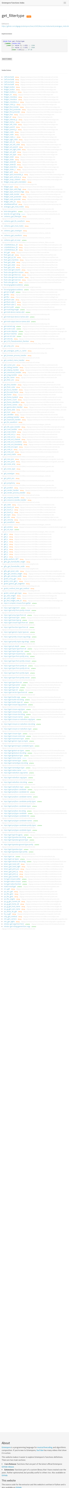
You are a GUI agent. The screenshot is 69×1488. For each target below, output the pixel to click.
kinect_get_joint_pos (11, 869)
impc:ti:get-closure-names (13, 717)
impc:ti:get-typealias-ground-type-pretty (18, 844)
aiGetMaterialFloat (10, 204)
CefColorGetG (9, 82)
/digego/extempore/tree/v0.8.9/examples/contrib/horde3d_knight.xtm (42, 527)
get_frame (8, 394)
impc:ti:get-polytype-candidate (15, 813)
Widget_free (8, 114)
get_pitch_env (9, 478)
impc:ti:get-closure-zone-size (14, 736)
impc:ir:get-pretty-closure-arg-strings (17, 637)
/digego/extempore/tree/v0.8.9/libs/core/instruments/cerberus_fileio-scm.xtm (28, 242)
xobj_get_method (10, 916)
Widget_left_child (10, 124)
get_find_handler (10, 384)
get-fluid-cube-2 (10, 304)
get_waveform (9, 522)
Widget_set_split (10, 152)
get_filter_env (9, 380)
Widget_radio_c (9, 137)
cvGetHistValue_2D (11, 247)
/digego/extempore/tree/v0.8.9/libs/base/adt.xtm (40, 211)
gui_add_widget (10, 595)
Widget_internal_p (10, 119)
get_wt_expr (8, 529)
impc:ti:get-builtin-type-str (13, 702)
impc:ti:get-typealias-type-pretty (15, 852)
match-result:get (10, 886)
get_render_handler (11, 490)
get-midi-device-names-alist (14, 312)
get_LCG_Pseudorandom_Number (16, 341)
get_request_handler (11, 497)
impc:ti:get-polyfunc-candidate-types (17, 806)
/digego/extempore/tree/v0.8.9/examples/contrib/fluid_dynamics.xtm (43, 300)
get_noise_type (9, 469)
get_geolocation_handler (13, 407)
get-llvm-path (9, 307)
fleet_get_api (9, 255)
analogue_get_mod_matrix (14, 207)
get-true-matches (10, 334)
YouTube (39, 1450)
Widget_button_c (10, 92)
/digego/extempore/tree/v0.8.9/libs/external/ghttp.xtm (43, 559)
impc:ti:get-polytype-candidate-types (17, 830)
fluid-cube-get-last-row (12, 280)
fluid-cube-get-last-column (13, 277)
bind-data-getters (10, 211)
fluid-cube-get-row (11, 282)
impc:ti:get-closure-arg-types (14, 709)
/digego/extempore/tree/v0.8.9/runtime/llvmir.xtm (18, 605)
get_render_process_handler (14, 493)
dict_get (7, 252)
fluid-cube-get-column (12, 270)
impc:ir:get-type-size (11, 687)
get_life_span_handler (12, 427)
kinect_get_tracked (11, 876)
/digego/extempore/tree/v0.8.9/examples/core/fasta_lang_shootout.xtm (26, 344)
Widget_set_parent (11, 147)
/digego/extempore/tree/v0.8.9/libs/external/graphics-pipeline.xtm (45, 919)
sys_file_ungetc (9, 899)
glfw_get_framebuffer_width (14, 566)
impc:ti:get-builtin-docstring (14, 699)
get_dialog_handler (11, 367)
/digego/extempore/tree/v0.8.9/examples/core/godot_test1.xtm (41, 459)
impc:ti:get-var (9, 856)
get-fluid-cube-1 (10, 302)
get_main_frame (10, 432)
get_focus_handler (11, 389)
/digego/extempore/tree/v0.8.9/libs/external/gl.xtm (47, 290)
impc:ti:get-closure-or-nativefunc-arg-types (19, 719)
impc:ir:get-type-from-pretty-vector (17, 677)
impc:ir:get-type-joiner (12, 685)
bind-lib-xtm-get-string (12, 214)
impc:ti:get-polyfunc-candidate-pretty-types (20, 801)
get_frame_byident (11, 397)
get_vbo (7, 517)
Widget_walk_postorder (12, 196)
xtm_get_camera (10, 919)
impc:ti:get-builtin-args (12, 697)
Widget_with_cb (10, 201)
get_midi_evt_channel (12, 439)
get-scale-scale (9, 329)
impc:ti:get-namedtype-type (14, 767)
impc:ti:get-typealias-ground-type (16, 840)
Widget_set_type (10, 154)
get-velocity (8, 339)
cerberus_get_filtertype (12, 216)
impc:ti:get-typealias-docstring (15, 837)
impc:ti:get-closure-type (12, 733)
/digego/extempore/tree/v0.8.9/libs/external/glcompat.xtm (21, 287)
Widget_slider (9, 157)
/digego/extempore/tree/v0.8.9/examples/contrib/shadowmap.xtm (37, 295)
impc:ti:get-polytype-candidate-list (16, 816)
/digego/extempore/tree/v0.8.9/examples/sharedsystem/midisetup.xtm (26, 314)
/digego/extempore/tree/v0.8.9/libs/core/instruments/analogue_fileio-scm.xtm (28, 532)
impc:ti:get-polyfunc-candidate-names (18, 797)
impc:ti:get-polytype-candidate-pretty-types (20, 825)
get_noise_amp (9, 464)
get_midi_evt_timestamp (13, 444)
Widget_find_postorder (12, 109)
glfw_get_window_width (13, 576)
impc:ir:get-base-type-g (12, 620)
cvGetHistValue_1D (11, 245)
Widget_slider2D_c (10, 167)
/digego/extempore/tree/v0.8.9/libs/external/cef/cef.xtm (39, 77)
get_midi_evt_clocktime (13, 442)
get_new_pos (9, 459)
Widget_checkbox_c (11, 102)
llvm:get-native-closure (12, 881)
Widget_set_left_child (12, 144)
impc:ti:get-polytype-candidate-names (18, 820)
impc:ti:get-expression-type (14, 738)
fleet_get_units (9, 267)
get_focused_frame (11, 392)
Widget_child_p (9, 104)
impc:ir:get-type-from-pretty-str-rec (17, 668)
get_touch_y (8, 512)
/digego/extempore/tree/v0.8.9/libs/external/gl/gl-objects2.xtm (37, 517)
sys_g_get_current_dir (12, 901)
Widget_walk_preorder (12, 199)
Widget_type (8, 187)
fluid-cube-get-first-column (13, 272)
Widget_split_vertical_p (12, 177)
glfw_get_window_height (13, 573)
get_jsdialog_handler (11, 417)
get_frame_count (10, 399)
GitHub (4, 1475)
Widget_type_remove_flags (14, 192)
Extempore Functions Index (13, 2)
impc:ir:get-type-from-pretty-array (16, 656)
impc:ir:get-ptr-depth (11, 646)
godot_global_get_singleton (14, 583)
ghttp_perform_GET (11, 559)
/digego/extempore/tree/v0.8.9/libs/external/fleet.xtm (38, 255)
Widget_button (9, 87)
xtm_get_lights (9, 921)
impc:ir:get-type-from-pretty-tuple (16, 673)
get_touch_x (8, 510)
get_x (6, 534)
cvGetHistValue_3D (11, 250)
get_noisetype (9, 473)
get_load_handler (10, 429)
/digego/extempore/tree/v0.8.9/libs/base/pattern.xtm (41, 886)
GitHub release (8, 1466)
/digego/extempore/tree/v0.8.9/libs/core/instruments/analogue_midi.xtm (26, 424)
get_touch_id (9, 507)
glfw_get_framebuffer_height (14, 562)
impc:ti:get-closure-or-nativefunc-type (18, 729)
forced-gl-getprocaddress (13, 285)
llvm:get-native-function (12, 884)
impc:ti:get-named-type (12, 760)
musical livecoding (44, 1447)
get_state (7, 504)
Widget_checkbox (10, 97)
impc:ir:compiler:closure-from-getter (17, 603)
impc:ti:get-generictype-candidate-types (18, 746)
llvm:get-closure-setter (12, 879)
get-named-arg (9, 326)
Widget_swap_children (12, 179)
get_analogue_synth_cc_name (15, 351)
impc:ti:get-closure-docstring (14, 714)
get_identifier (9, 414)
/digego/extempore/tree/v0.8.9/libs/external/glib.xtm (44, 901)
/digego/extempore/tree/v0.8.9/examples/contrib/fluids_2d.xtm (42, 387)
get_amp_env (9, 346)
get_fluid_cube (9, 387)
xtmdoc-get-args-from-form (14, 924)
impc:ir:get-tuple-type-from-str (15, 648)
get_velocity (8, 520)
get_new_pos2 (9, 461)
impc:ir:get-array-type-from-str (15, 615)
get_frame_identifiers (11, 402)
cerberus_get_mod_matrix (13, 226)
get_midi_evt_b (9, 437)
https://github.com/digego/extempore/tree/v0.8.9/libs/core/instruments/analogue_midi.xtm (35, 26)
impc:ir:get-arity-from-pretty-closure (17, 610)
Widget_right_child (10, 139)
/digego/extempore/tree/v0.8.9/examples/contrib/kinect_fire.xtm (44, 302)
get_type (7, 515)
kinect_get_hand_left (11, 864)
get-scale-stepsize (10, 331)
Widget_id (7, 117)
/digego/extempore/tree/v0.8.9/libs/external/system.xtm (38, 892)
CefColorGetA (9, 77)
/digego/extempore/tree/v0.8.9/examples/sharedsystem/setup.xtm (24, 353)
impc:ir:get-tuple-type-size (13, 651)
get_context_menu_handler (14, 360)
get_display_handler (11, 370)
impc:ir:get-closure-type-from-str (16, 622)
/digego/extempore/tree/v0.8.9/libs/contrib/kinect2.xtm (38, 488)
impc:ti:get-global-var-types (14, 750)
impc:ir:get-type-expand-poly (14, 654)
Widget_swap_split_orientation (15, 182)
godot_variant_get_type (13, 593)
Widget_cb (8, 94)
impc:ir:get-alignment (11, 608)
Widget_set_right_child (12, 149)
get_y (6, 544)
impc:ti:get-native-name (12, 770)
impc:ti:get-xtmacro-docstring (14, 861)
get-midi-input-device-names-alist (16, 317)
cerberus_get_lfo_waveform (14, 221)
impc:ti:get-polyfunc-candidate (15, 789)
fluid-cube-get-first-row (12, 275)
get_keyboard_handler (12, 419)
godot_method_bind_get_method (16, 588)
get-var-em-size (9, 336)
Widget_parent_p (10, 129)
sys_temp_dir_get (10, 911)
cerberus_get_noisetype (13, 230)
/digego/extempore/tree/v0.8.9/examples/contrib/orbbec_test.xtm (43, 410)
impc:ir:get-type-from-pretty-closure (17, 661)
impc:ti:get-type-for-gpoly (13, 835)
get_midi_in (8, 449)
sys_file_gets (8, 896)
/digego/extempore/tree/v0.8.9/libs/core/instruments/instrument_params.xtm (28, 209)
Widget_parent (9, 127)
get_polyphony (9, 483)
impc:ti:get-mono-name (12, 758)
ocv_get (7, 889)
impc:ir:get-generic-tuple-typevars (16, 632)
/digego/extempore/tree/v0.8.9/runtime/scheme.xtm (39, 326)
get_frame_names (10, 404)
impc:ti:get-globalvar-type (13, 755)
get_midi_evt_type (11, 447)
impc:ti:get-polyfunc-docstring (15, 811)
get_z (6, 554)
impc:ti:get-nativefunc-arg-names (16, 773)
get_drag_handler (10, 375)
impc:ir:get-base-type (12, 617)
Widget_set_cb (9, 142)
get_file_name (9, 377)
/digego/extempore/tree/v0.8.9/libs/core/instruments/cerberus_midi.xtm (26, 219)
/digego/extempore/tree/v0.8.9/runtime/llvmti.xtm (43, 214)
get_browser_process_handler (15, 355)
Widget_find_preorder (12, 112)
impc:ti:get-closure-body (13, 712)
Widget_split (8, 172)
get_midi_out (9, 452)
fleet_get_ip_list (10, 257)
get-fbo (6, 294)
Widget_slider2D (10, 162)
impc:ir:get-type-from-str (13, 682)
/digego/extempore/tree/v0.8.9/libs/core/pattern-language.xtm (43, 329)
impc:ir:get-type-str (11, 690)
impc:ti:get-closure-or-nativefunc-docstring (19, 724)
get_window (8, 527)
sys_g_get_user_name (12, 909)
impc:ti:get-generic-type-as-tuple (16, 741)
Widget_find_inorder (11, 107)
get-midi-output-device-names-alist (17, 321)
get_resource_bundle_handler (15, 500)
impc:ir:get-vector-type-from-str (15, 692)
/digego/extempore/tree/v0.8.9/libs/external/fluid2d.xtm (45, 270)
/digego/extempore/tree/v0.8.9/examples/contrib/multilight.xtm (36, 297)
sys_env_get (8, 891)
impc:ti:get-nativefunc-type (13, 787)
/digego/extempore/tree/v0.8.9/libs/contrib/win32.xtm (39, 365)
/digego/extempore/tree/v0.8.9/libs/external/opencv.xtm (43, 245)
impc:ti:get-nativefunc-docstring (15, 782)
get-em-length (9, 292)
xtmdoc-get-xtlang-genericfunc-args (17, 926)
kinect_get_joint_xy (11, 871)
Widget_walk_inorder (11, 194)
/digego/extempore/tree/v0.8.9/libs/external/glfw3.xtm (20, 564)
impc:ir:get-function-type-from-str (16, 627)
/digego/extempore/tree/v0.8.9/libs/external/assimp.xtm (42, 204)
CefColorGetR (9, 84)
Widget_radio (9, 132)
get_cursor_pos (9, 365)
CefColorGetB (9, 79)
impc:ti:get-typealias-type (13, 849)
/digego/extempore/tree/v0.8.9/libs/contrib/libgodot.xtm (41, 579)
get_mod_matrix (10, 454)
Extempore (6, 1447)
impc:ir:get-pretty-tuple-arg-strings (16, 641)
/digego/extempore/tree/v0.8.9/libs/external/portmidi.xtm (38, 449)
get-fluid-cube (9, 299)
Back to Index (7, 59)
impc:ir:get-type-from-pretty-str (15, 665)
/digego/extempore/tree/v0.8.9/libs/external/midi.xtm (39, 434)
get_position (8, 488)
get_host (7, 412)
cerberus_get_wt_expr (12, 240)
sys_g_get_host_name (12, 906)
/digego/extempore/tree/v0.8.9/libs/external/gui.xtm (38, 87)
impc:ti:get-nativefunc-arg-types (15, 777)
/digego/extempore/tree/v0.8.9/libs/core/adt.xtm (32, 252)
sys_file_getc (8, 894)
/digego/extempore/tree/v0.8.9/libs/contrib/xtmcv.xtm (34, 889)
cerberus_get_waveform (13, 235)
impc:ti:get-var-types (11, 859)
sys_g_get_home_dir (11, 904)
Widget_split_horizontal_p (13, 174)
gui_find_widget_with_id (12, 600)
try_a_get (7, 914)
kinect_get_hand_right (12, 866)
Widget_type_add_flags (12, 189)
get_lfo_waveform (10, 422)
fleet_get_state (9, 262)
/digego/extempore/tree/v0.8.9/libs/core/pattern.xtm (40, 292)
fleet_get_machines (11, 260)
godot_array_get (10, 578)
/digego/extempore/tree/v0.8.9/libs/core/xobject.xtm (41, 917)
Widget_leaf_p (9, 122)
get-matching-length (11, 309)
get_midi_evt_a (9, 434)
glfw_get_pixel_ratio (11, 571)
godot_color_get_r (11, 581)
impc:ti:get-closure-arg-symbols (15, 704)
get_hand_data (9, 409)
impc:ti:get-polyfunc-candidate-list (16, 792)
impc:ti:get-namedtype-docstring (16, 763)
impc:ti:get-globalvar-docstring (15, 753)
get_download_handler (12, 372)
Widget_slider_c (10, 169)
